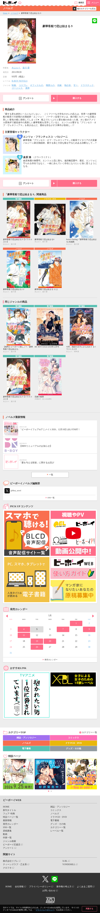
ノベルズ (14, 13)
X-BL (64, 861)
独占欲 (67, 85)
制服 (14, 85)
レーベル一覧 (56, 831)
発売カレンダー (51, 660)
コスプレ (23, 85)
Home (5, 13)
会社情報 (19, 886)
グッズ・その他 (73, 748)
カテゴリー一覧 (89, 732)
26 (37, 647)
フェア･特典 (9, 813)
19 (37, 641)
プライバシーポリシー (45, 910)
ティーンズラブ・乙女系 (15, 864)
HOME (6, 807)
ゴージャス (17, 88)
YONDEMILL (68, 864)
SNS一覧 (51, 498)
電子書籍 (26, 748)
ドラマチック (87, 85)
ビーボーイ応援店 (11, 844)
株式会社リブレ (10, 861)
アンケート (28, 98)
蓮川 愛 (26, 68)
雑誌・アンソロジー (26, 738)
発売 (81, 3)
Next (93, 616)
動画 (5, 834)
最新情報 (7, 820)
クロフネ (7, 868)
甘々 (75, 85)
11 (24, 635)
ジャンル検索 (9, 841)
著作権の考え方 (63, 886)
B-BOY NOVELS (19, 81)
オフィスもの (36, 85)
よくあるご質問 (84, 886)
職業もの (50, 85)
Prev (7, 616)
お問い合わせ (48, 890)
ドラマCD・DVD (73, 743)
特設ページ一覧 (10, 817)
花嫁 (59, 85)
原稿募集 (7, 831)
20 (50, 641)
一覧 (51, 475)
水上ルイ (16, 68)
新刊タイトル (9, 810)
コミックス (73, 738)
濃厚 (27, 88)
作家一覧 (7, 837)
